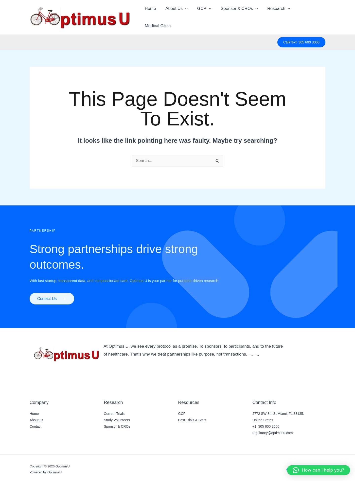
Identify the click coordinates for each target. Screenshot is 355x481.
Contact (35, 423)
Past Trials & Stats (192, 417)
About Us (176, 15)
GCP (203, 15)
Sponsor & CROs (237, 15)
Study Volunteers (117, 417)
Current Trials (114, 410)
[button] (185, 15)
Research (275, 15)
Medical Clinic (308, 15)
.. (250, 351)
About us (36, 417)
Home (151, 15)
